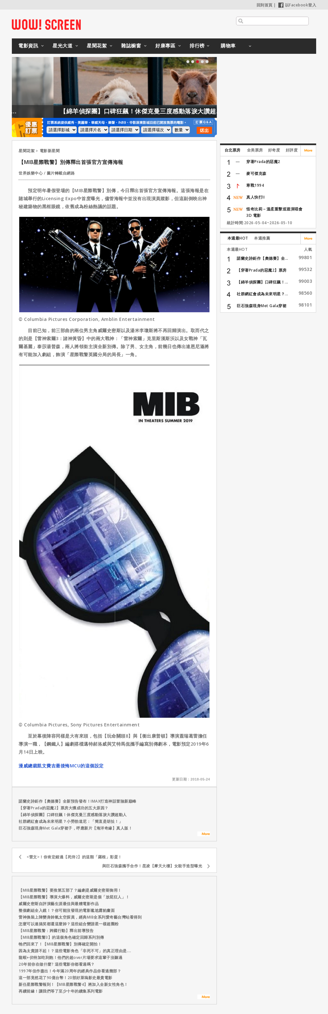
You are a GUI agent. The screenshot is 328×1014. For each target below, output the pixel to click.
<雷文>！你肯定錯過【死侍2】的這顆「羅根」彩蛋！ (74, 857)
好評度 (292, 150)
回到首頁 (265, 5)
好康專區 (165, 45)
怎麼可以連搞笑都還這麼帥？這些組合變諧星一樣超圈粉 (69, 924)
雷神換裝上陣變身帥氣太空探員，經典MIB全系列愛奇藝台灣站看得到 (80, 917)
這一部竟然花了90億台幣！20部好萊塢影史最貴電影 (65, 977)
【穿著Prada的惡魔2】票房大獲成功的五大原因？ (64, 808)
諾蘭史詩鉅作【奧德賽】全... (262, 258)
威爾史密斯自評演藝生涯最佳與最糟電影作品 (59, 903)
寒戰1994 (255, 185)
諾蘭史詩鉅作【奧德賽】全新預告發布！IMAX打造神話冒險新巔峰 (77, 801)
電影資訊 (28, 45)
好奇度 (274, 150)
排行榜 (197, 45)
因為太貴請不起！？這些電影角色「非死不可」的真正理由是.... (75, 950)
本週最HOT (237, 238)
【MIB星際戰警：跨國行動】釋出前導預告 (56, 930)
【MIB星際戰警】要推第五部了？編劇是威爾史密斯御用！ (70, 890)
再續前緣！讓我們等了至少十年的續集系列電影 (61, 991)
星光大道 (62, 45)
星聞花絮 (97, 45)
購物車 (228, 45)
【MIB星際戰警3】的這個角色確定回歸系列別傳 (61, 937)
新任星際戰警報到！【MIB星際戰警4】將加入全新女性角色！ (73, 984)
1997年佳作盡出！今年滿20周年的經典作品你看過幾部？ (70, 971)
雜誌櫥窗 (131, 45)
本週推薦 (262, 238)
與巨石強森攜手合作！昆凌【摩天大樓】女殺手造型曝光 (152, 866)
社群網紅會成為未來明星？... (262, 294)
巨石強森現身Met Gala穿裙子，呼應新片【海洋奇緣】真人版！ (75, 828)
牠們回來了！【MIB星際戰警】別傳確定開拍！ (60, 944)
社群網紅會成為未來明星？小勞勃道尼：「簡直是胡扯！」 (71, 821)
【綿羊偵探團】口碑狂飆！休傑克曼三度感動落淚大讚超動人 (164, 111)
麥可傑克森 (256, 173)
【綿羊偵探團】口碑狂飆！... (262, 282)
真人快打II (255, 197)
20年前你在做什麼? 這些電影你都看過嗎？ (57, 964)
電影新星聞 (50, 150)
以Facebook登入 (297, 5)
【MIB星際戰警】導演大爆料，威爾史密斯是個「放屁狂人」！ (74, 897)
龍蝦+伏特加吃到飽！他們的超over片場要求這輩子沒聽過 (70, 957)
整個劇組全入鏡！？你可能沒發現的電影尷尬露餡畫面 (67, 910)
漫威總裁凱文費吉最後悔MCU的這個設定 (61, 766)
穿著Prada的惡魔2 (263, 161)
